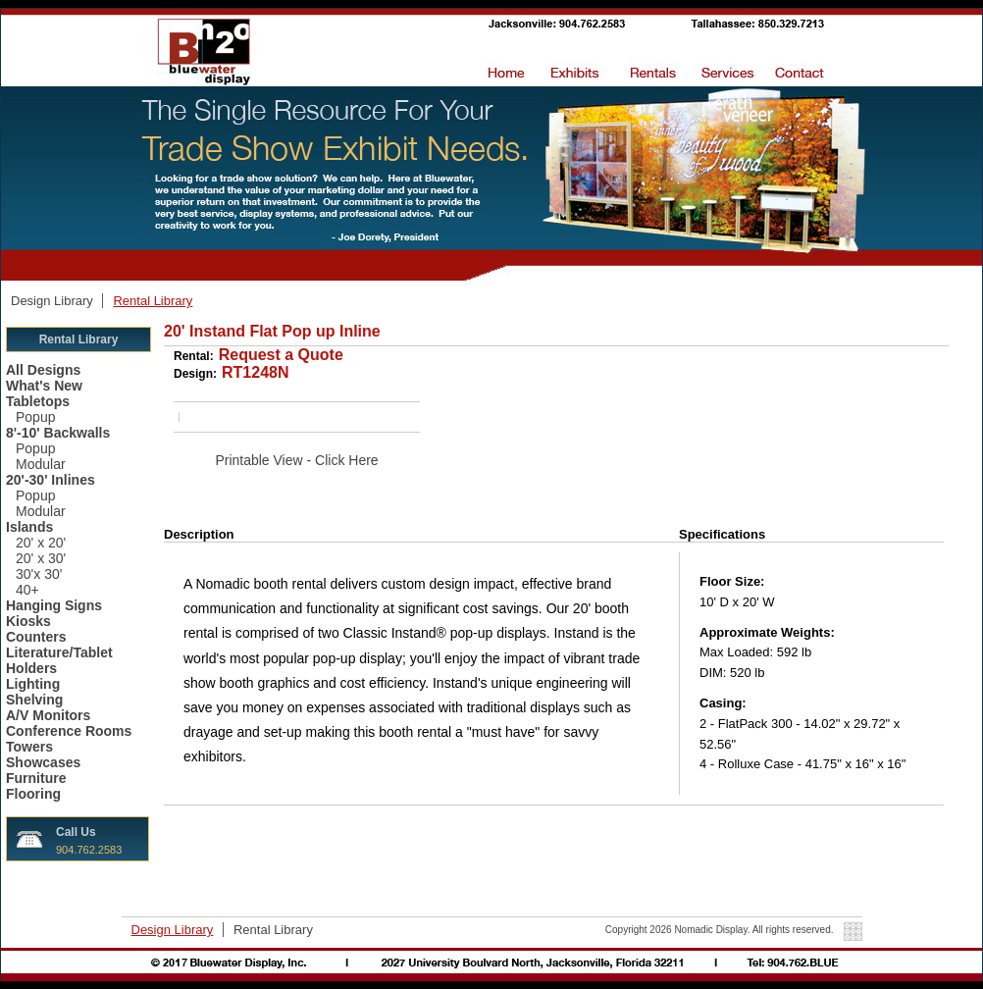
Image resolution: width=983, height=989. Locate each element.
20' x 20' (41, 542)
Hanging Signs (54, 605)
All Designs (43, 370)
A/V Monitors (48, 715)
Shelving (34, 699)
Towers (29, 747)
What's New (44, 385)
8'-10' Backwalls (58, 433)
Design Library (53, 300)
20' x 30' (41, 558)
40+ (27, 590)
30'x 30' (39, 574)
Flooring (33, 794)
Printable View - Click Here (296, 460)
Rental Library (152, 300)
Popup (35, 417)
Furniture (36, 778)
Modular (41, 464)
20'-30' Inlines (50, 480)
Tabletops (38, 401)
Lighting (33, 684)
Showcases (43, 762)
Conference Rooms (68, 731)
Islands (29, 527)
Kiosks (28, 621)
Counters (36, 637)
